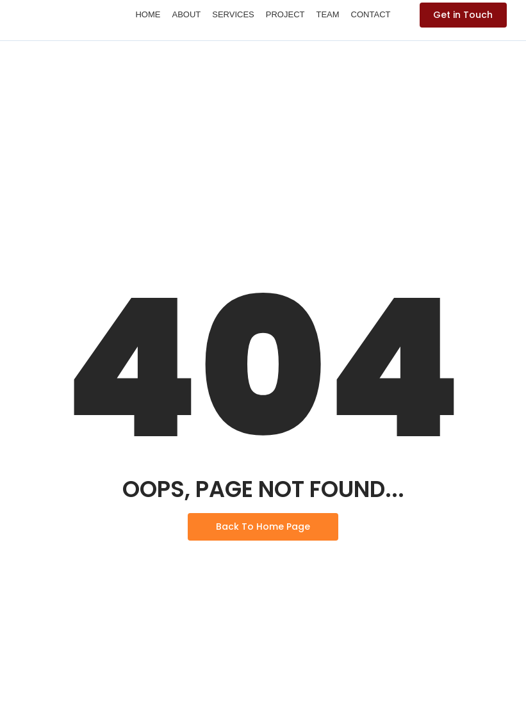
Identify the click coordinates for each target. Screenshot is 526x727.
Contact (371, 14)
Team (327, 14)
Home (147, 14)
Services (233, 14)
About (186, 14)
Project (285, 14)
